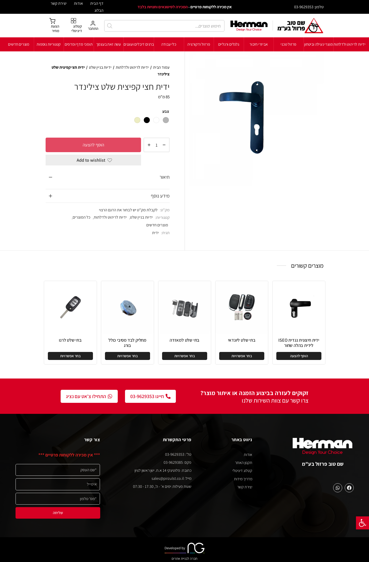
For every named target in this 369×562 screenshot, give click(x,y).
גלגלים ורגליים (228, 44)
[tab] (108, 177)
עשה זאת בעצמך (108, 44)
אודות (78, 3)
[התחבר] (93, 25)
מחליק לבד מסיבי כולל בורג (127, 342)
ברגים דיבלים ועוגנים (139, 44)
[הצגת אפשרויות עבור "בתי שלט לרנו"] (70, 356)
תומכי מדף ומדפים (79, 44)
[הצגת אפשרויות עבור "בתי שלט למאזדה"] (184, 356)
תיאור (165, 177)
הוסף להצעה (93, 145)
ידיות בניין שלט (100, 67)
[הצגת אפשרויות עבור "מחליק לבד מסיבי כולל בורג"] (127, 356)
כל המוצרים (81, 217)
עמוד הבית (161, 67)
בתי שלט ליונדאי (242, 340)
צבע (165, 111)
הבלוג (98, 10)
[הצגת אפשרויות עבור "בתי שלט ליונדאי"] (241, 356)
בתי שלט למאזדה (184, 340)
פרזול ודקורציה (198, 44)
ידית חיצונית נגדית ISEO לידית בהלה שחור (298, 342)
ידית (155, 232)
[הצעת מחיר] (52, 25)
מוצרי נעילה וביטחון (318, 44)
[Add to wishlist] (93, 160)
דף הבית (96, 3)
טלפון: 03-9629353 (309, 7)
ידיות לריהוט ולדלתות (349, 44)
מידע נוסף (160, 196)
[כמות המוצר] (156, 145)
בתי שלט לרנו (70, 340)
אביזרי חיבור (259, 44)
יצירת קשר (59, 3)
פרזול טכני (288, 44)
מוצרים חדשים (18, 44)
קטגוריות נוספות (49, 44)
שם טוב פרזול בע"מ (323, 463)
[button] (362, 522)
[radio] (166, 120)
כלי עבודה (168, 44)
